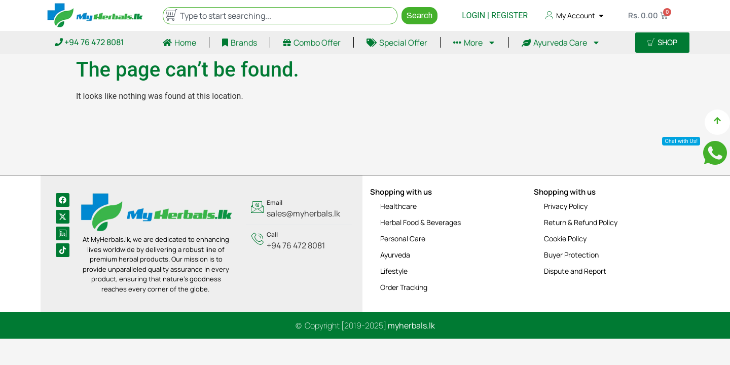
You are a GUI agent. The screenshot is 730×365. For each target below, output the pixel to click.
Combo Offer (312, 42)
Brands (239, 42)
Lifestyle (394, 271)
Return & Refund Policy (580, 222)
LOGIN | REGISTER (495, 15)
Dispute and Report (575, 271)
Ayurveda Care (561, 42)
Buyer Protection (571, 255)
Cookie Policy (565, 238)
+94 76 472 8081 (89, 42)
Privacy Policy (566, 206)
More (474, 42)
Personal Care (402, 238)
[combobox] (280, 15)
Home (179, 42)
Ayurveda (395, 255)
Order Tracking (403, 287)
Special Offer (397, 42)
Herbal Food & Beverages (420, 222)
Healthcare (398, 206)
